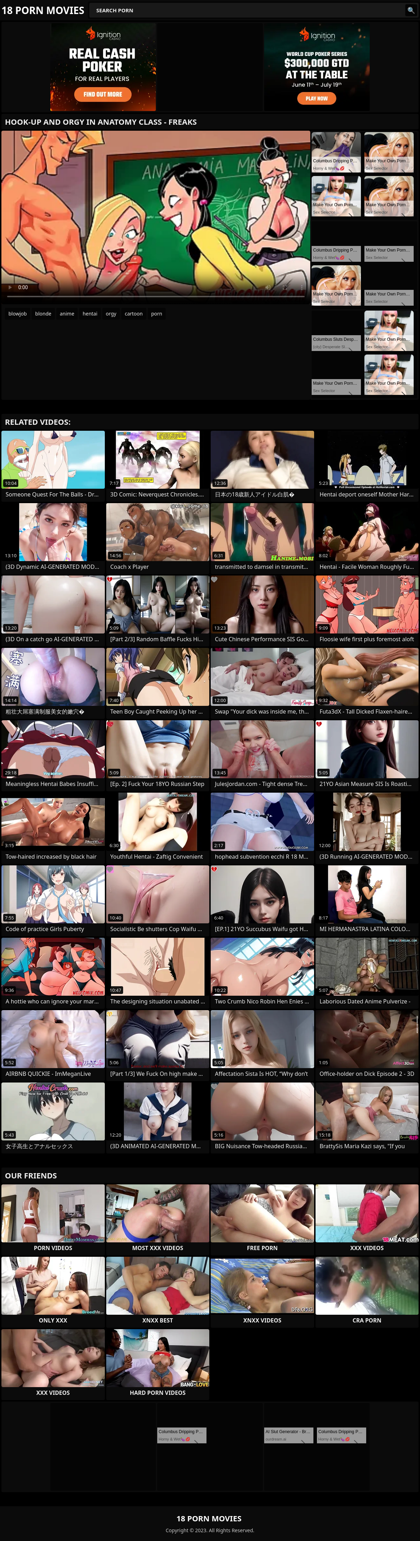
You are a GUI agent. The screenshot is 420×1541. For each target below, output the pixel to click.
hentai (90, 313)
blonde (43, 313)
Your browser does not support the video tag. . (155, 217)
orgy (111, 313)
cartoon (134, 313)
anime (67, 313)
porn (157, 313)
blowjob (17, 313)
